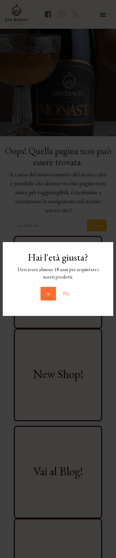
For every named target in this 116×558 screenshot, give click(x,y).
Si (48, 293)
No (66, 293)
